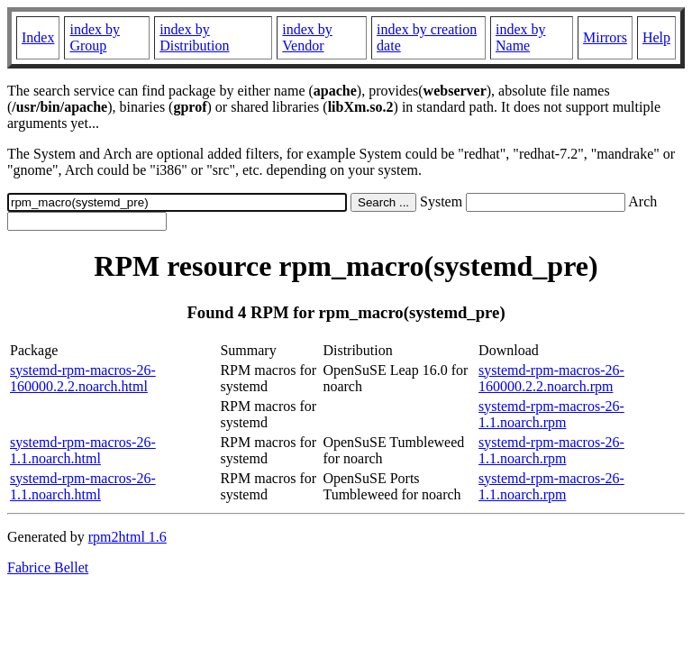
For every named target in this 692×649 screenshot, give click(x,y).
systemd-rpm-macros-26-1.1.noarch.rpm (551, 414)
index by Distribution (194, 37)
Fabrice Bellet (47, 567)
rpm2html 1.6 (127, 536)
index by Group (94, 37)
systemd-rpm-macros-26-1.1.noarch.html (83, 450)
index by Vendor (307, 37)
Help (656, 37)
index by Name (521, 37)
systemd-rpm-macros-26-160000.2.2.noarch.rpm (551, 378)
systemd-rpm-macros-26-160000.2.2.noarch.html (83, 378)
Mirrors (605, 37)
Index (38, 37)
